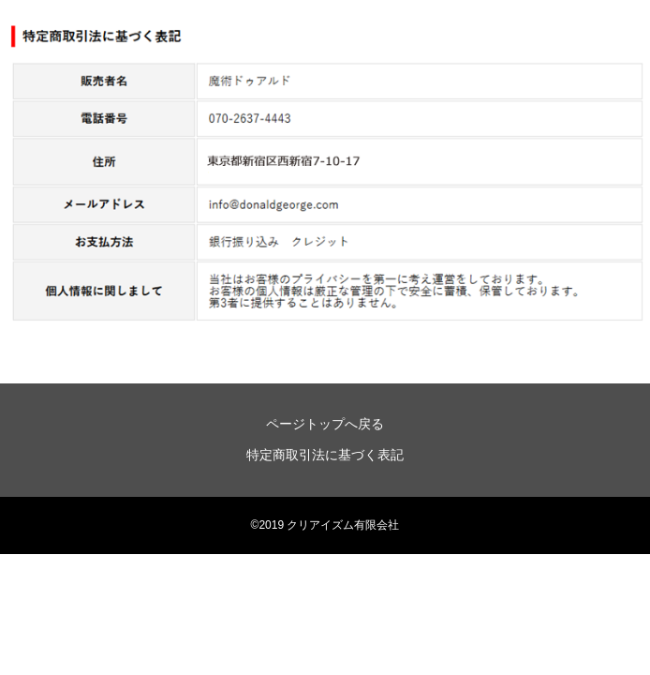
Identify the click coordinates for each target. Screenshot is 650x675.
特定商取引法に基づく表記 (325, 454)
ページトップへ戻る (325, 423)
